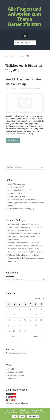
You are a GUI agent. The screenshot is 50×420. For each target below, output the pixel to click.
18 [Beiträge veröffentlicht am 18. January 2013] (30, 320)
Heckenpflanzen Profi (16, 187)
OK (15, 416)
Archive (9, 353)
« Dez (14, 336)
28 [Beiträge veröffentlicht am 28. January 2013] (9, 331)
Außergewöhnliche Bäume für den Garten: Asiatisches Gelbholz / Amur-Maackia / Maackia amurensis (26, 258)
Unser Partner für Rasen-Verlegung (21, 209)
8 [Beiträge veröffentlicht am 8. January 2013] (14, 315)
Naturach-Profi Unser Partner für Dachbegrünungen (20, 191)
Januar (21, 56)
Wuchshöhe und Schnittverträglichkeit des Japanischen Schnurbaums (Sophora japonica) (25, 250)
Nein (22, 416)
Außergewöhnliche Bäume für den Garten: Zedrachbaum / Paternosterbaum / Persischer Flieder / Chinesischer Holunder (25, 227)
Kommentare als (16, 375)
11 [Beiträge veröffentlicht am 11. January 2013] (30, 315)
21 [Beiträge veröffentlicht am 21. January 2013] (9, 326)
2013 (13, 56)
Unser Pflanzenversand (16, 184)
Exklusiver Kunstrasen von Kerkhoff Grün (23, 199)
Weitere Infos (33, 416)
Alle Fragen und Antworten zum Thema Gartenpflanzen (24, 16)
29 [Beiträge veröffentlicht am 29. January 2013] (14, 331)
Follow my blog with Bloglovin (17, 403)
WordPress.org (13, 378)
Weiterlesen (13, 140)
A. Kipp (37, 89)
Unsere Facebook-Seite (16, 196)
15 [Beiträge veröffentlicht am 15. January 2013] (14, 320)
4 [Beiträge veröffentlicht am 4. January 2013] (30, 309)
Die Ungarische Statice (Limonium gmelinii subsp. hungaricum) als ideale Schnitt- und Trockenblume (24, 236)
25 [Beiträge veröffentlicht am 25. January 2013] (30, 326)
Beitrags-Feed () (15, 372)
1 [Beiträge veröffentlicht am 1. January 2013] (14, 309)
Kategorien (10, 276)
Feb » (36, 336)
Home (6, 56)
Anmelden (12, 369)
